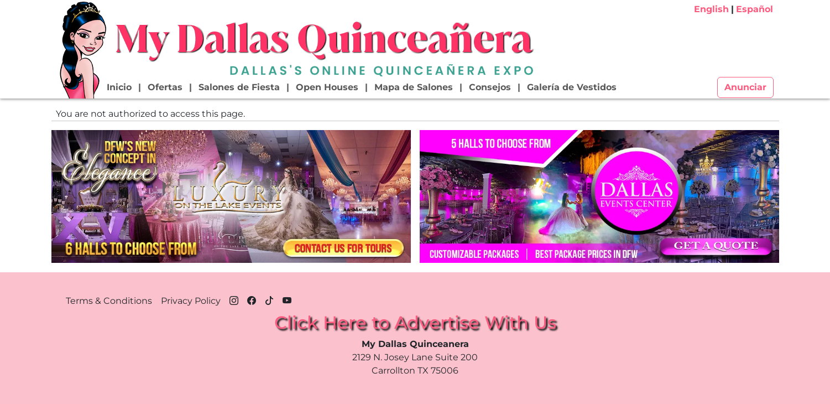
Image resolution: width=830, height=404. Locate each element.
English (711, 9)
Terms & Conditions (109, 301)
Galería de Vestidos (572, 87)
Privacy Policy (191, 301)
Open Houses (327, 87)
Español (754, 9)
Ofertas (165, 87)
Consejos (490, 87)
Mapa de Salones (413, 87)
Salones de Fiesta (239, 87)
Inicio (119, 87)
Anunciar (745, 87)
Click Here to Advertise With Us (415, 322)
